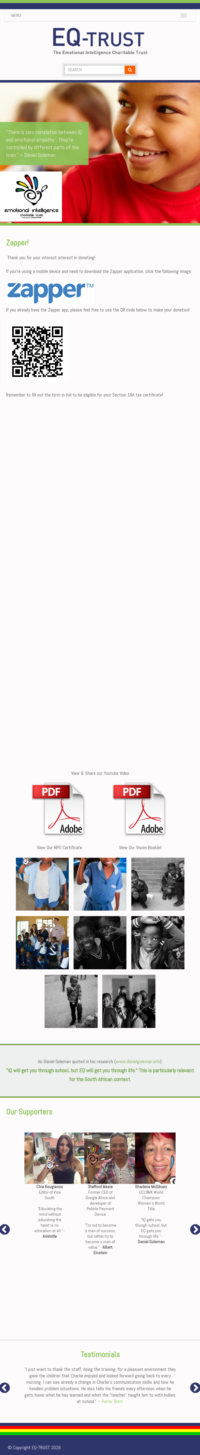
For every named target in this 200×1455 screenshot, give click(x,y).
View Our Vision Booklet (140, 847)
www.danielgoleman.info (138, 1061)
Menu (16, 15)
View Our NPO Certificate (59, 847)
